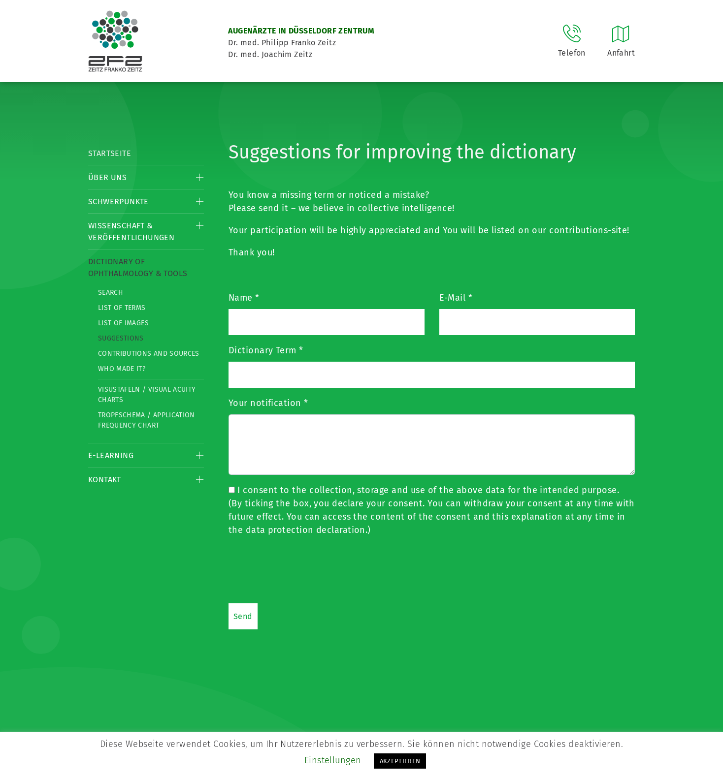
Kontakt (104, 479)
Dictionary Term (266, 350)
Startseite (109, 153)
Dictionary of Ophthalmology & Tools (137, 267)
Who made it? (121, 369)
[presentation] (303, 569)
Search (110, 292)
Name (244, 297)
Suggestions (121, 338)
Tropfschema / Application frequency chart (146, 420)
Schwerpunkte (118, 201)
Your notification (268, 403)
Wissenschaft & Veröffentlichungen (131, 231)
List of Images (123, 323)
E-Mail (456, 297)
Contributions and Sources (148, 353)
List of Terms (122, 308)
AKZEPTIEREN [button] (400, 761)
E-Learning (110, 455)
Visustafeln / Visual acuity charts (147, 394)
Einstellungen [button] (333, 760)
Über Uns (107, 177)
